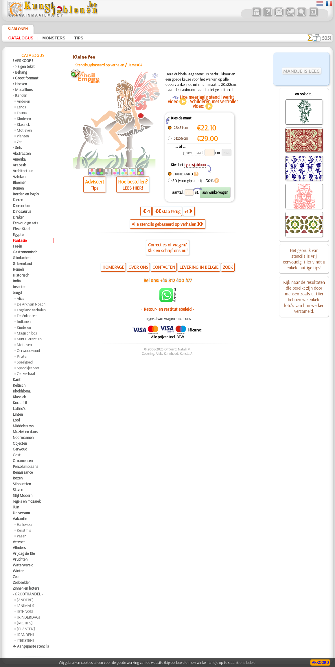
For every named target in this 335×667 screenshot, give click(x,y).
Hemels (18, 269)
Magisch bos (27, 333)
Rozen (18, 478)
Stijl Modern (22, 495)
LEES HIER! (132, 188)
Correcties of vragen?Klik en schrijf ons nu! (167, 247)
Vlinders (19, 547)
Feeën (17, 246)
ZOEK (228, 267)
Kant (17, 379)
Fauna (22, 112)
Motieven (24, 130)
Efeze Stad (21, 228)
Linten (18, 414)
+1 (188, 211)
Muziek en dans (25, 431)
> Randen (20, 95)
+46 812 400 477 (176, 280)
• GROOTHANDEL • (28, 594)
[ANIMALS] (26, 605)
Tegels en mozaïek (27, 501)
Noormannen (23, 437)
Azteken (19, 176)
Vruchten (20, 559)
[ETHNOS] (25, 611)
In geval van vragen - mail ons (167, 318)
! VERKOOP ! (23, 60)
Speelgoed (25, 362)
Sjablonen (18, 28)
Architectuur (23, 170)
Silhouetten (22, 483)
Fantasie (20, 240)
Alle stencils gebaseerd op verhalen (167, 224)
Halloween (25, 524)
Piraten (22, 356)
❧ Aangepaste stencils (31, 646)
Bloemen (19, 182)
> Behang (20, 72)
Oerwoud (20, 449)
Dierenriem (21, 205)
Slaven (18, 489)
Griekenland (22, 263)
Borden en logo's (26, 194)
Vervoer (19, 541)
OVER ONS (138, 267)
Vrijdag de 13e (24, 553)
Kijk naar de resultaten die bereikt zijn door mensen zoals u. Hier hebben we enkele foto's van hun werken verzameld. (304, 296)
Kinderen (24, 118)
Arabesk (19, 165)
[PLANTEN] (26, 628)
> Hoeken (20, 83)
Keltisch (19, 385)
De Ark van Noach (31, 304)
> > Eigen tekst (24, 66)
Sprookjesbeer (28, 367)
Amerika (19, 159)
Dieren (18, 199)
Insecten (19, 286)
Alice (20, 298)
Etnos (21, 107)
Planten (23, 136)
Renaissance (23, 472)
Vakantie (20, 518)
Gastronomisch (25, 252)
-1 (146, 211)
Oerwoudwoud (28, 350)
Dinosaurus (22, 211)
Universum (21, 512)
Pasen (21, 536)
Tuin (16, 507)
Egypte (18, 234)
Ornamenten (23, 460)
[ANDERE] (25, 599)
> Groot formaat (25, 78)
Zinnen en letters (26, 588)
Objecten (20, 443)
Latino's (19, 408)
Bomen (18, 188)
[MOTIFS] (25, 623)
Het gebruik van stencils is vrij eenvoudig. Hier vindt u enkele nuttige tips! (304, 258)
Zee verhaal (26, 373)
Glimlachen (21, 257)
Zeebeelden (21, 582)
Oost (17, 454)
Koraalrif (20, 402)
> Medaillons (23, 89)
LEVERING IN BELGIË (198, 267)
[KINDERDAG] (28, 617)
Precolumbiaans (25, 466)
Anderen (23, 101)
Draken (18, 217)
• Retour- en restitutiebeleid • (167, 309)
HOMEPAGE (113, 267)
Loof (16, 420)
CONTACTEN (163, 267)
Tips (78, 38)
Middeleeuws (23, 425)
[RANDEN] (25, 634)
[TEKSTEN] (25, 640)
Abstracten (22, 153)
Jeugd (17, 292)
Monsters (53, 38)
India (17, 280)
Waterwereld (23, 565)
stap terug (167, 211)
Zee (19, 141)
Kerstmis (24, 530)
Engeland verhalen (31, 309)
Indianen (24, 321)
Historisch (21, 275)
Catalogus (21, 38)
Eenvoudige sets (25, 223)
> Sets (17, 147)
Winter (18, 570)
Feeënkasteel (27, 315)
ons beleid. (248, 662)
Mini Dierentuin (29, 338)
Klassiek (23, 124)
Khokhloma (22, 391)
